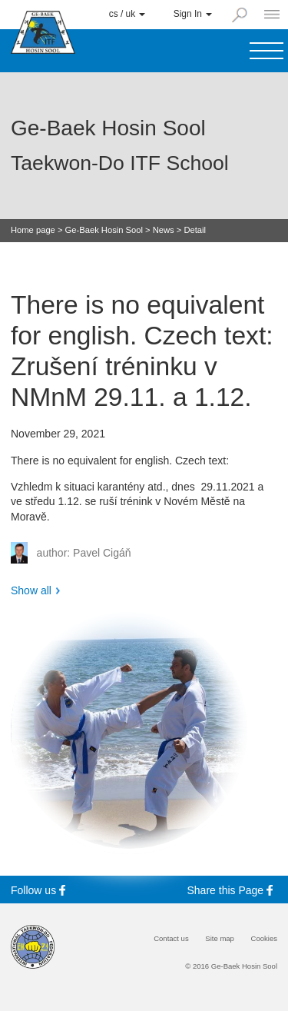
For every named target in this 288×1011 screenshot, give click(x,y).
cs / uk (127, 13)
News (163, 230)
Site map (219, 939)
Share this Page (232, 890)
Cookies (264, 939)
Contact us (171, 939)
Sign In (193, 13)
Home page (33, 230)
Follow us (40, 890)
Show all (31, 590)
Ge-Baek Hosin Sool (104, 230)
